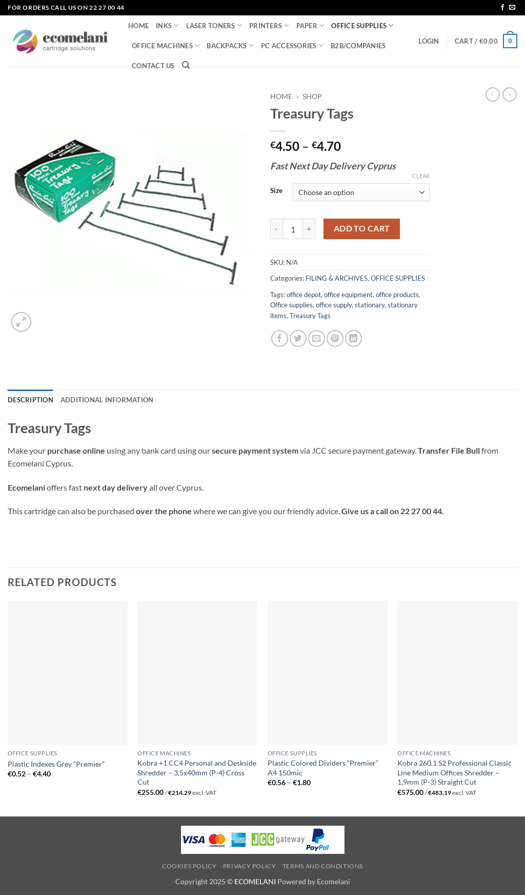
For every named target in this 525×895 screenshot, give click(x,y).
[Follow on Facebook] (502, 7)
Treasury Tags (310, 316)
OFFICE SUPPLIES (362, 25)
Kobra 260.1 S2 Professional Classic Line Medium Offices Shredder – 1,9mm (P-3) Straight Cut (454, 772)
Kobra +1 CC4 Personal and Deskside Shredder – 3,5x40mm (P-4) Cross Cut (196, 772)
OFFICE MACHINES (165, 45)
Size (276, 190)
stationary (370, 305)
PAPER (310, 25)
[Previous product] (509, 94)
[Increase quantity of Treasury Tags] (309, 229)
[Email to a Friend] (316, 338)
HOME (138, 26)
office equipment (348, 294)
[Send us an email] (512, 7)
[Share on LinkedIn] (353, 338)
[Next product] (493, 94)
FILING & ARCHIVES (337, 278)
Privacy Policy (249, 866)
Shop (312, 96)
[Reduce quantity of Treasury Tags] (276, 229)
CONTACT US (153, 66)
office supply (334, 305)
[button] (428, 41)
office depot (304, 294)
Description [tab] (30, 400)
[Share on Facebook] (279, 338)
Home (281, 96)
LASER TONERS (214, 25)
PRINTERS (269, 25)
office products (397, 294)
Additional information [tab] (107, 400)
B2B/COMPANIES (358, 46)
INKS (167, 25)
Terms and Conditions (322, 866)
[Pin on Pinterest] (335, 338)
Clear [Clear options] (421, 175)
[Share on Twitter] (298, 338)
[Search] (186, 65)
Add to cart (362, 228)
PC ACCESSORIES (292, 45)
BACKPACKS (230, 45)
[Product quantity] (292, 229)
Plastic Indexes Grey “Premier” (56, 764)
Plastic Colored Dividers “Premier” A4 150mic (323, 767)
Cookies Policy (189, 866)
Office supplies (291, 305)
